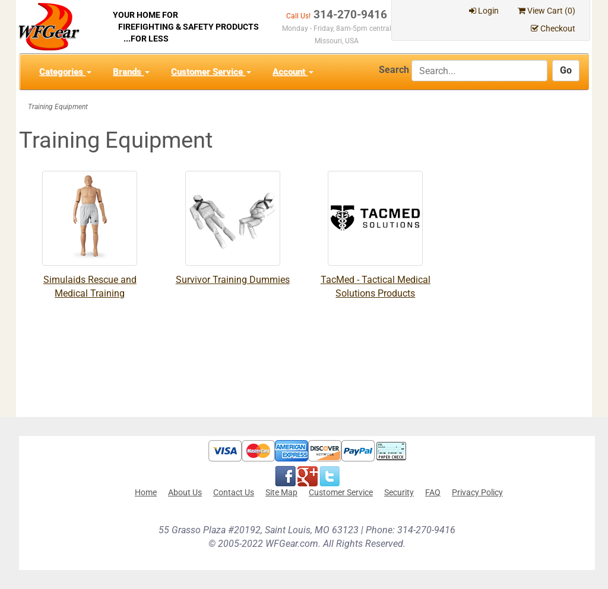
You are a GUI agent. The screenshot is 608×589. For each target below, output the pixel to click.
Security (399, 492)
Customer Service (211, 71)
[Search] (479, 70)
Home (146, 492)
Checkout (553, 28)
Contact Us (233, 492)
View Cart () (546, 10)
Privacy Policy (477, 492)
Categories (65, 71)
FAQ (433, 492)
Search (394, 69)
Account (293, 71)
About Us (185, 492)
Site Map (281, 492)
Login (484, 10)
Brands (131, 71)
